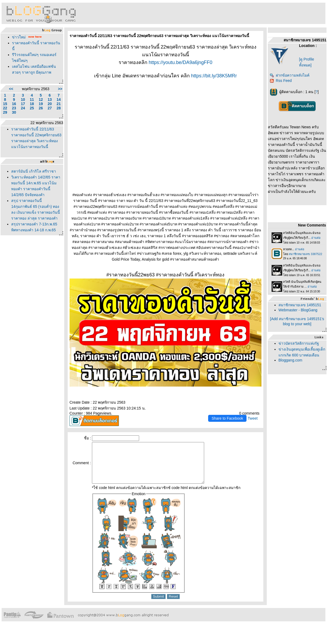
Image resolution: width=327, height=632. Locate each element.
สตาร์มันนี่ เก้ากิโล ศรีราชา (33, 171)
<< (11, 89)
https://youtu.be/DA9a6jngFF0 (180, 62)
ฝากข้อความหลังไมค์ (289, 75)
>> (60, 89)
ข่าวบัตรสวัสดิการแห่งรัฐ (298, 343)
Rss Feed (281, 80)
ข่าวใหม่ (19, 37)
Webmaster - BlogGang (297, 310)
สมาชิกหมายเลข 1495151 (299, 305)
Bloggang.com (290, 360)
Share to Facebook (227, 418)
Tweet (252, 418)
